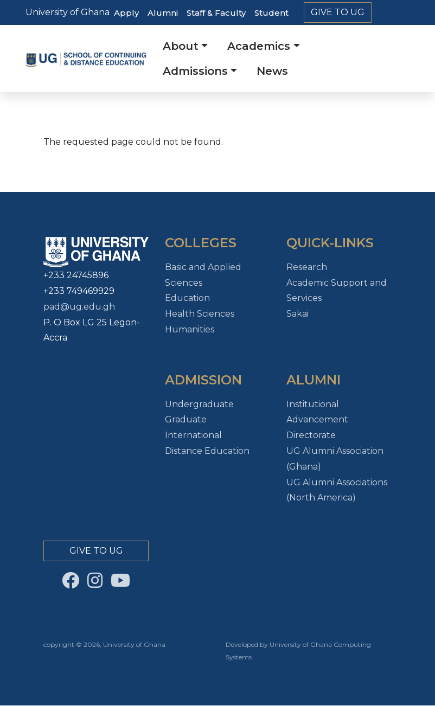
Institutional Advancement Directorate (317, 420)
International (193, 435)
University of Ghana (67, 12)
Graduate (186, 419)
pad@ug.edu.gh (79, 306)
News (272, 71)
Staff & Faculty (216, 13)
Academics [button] (258, 46)
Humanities (189, 329)
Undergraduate (199, 404)
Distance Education (207, 451)
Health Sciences (199, 314)
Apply (126, 13)
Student (271, 13)
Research (306, 267)
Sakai (297, 314)
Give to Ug (337, 12)
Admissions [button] (195, 71)
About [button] (181, 46)
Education (187, 298)
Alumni (163, 13)
